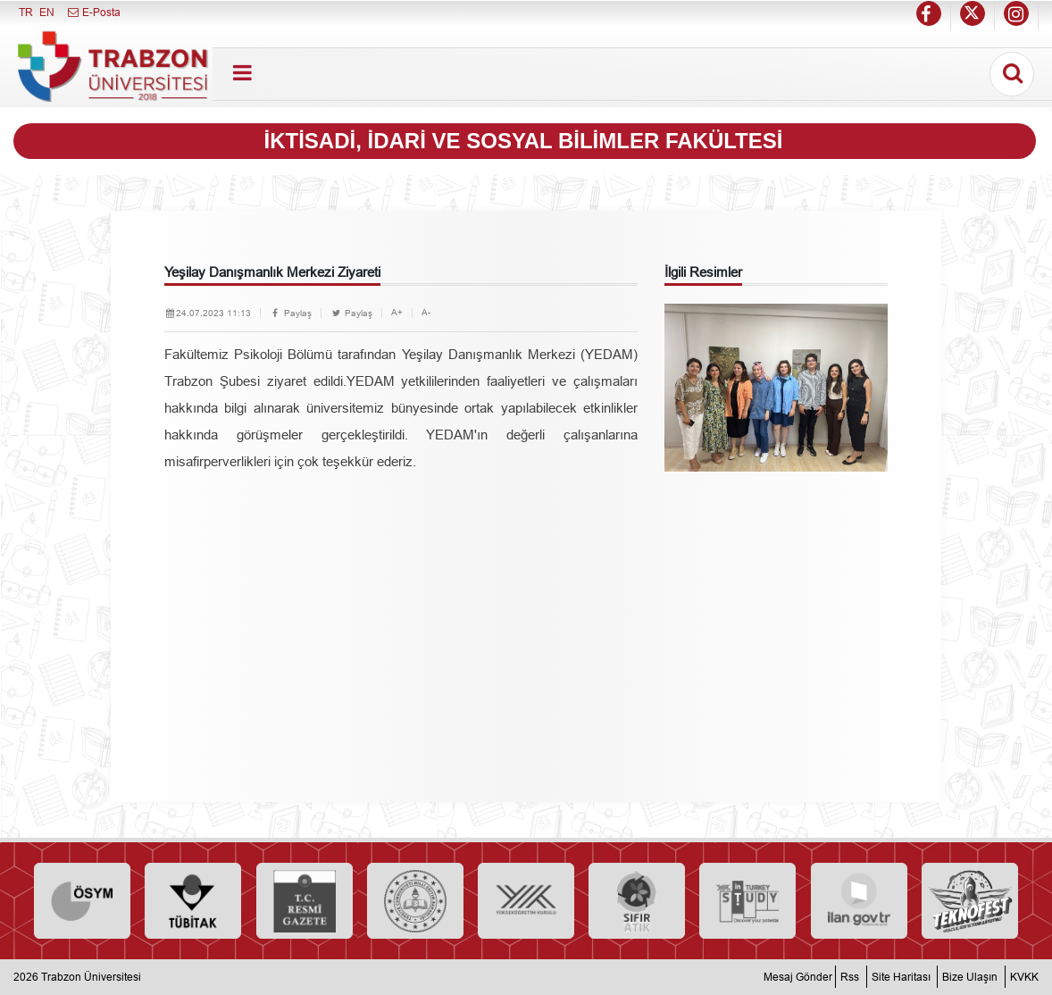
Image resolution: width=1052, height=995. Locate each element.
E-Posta (93, 12)
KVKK (1024, 976)
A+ (397, 312)
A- (426, 312)
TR (26, 12)
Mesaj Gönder (798, 976)
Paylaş (291, 313)
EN (46, 12)
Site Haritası (901, 976)
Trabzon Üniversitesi (91, 976)
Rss (849, 976)
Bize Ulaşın (970, 976)
